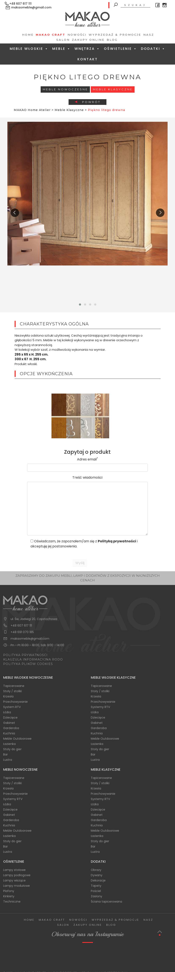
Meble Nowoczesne (65, 89)
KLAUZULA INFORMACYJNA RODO (33, 659)
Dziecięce (10, 717)
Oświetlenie (120, 48)
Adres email (87, 459)
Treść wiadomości (87, 477)
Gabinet (9, 723)
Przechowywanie (15, 702)
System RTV (12, 707)
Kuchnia (9, 733)
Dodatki (153, 48)
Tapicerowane (13, 686)
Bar (5, 754)
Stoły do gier (12, 749)
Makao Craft (50, 34)
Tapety (96, 886)
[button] (80, 304)
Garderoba (11, 728)
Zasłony (96, 896)
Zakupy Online (88, 39)
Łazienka (9, 744)
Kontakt (87, 59)
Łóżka (7, 712)
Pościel (96, 891)
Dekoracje (98, 880)
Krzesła (8, 696)
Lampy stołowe (14, 870)
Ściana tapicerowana (106, 901)
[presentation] (15, 212)
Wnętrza (87, 48)
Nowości (77, 34)
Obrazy (96, 870)
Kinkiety (8, 896)
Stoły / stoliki (12, 691)
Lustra (7, 760)
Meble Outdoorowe (17, 738)
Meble (61, 48)
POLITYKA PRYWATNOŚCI (25, 655)
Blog (112, 39)
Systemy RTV (100, 707)
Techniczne (12, 901)
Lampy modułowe (16, 886)
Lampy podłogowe (16, 875)
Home (28, 34)
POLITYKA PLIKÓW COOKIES (28, 664)
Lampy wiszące (14, 880)
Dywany (96, 875)
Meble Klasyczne (113, 89)
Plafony (8, 891)
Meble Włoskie (29, 48)
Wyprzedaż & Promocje (115, 34)
